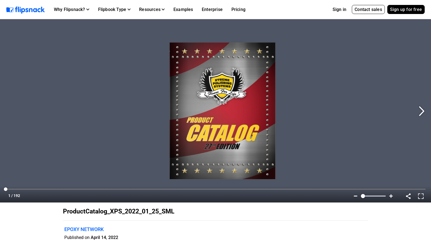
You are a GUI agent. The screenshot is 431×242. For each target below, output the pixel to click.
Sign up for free (406, 9)
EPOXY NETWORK (84, 229)
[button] (71, 9)
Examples (183, 9)
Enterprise (212, 9)
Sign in (339, 9)
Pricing (238, 9)
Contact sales (368, 9)
